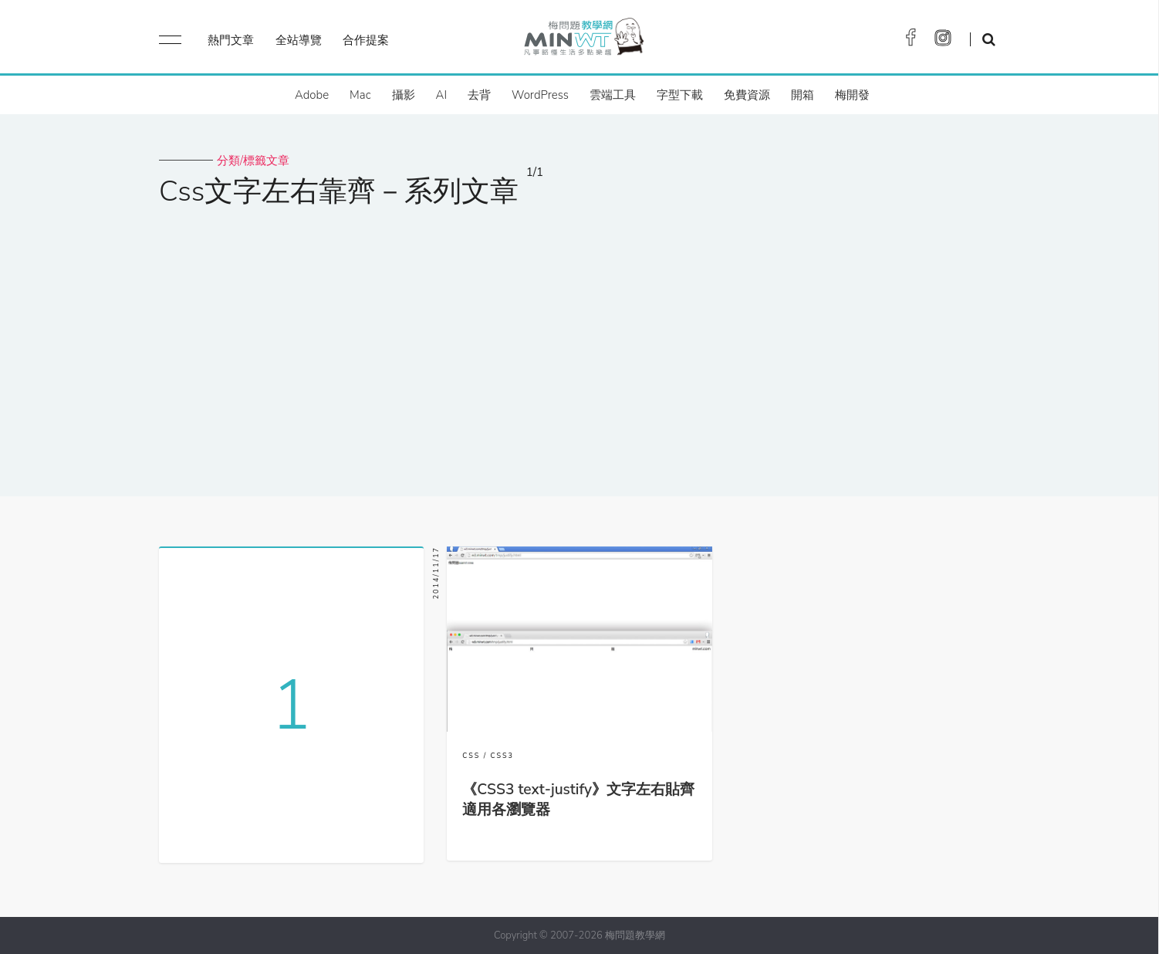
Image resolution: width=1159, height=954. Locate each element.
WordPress (540, 95)
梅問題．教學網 (583, 40)
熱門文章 (231, 40)
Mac (360, 95)
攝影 (403, 95)
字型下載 (680, 95)
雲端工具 (613, 95)
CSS (471, 755)
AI (442, 95)
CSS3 (502, 755)
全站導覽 (298, 40)
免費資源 (747, 95)
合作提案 (366, 40)
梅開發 (852, 95)
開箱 (802, 95)
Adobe (312, 95)
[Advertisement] (579, 342)
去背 (479, 95)
